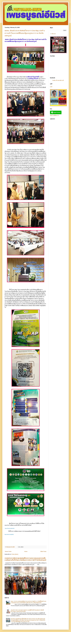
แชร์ (51, 86)
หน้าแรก (53, 33)
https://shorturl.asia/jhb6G (9, 534)
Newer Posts (8, 551)
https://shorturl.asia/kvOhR (9, 528)
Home (25, 551)
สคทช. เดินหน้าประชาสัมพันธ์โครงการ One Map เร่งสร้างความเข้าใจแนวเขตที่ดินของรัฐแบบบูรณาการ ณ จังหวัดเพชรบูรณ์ (25, 33)
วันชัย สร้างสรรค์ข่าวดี (58, 80)
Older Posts (43, 551)
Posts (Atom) (15, 554)
